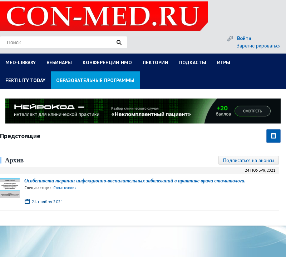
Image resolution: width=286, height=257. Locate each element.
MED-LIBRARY (20, 62)
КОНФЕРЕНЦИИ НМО (107, 62)
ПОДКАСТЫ (192, 62)
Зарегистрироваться (259, 45)
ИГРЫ (223, 62)
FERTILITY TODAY (25, 80)
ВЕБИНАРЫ (59, 62)
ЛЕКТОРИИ (155, 62)
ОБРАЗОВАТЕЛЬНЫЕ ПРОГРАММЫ (95, 80)
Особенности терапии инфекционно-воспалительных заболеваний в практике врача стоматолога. (135, 180)
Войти (244, 38)
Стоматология (65, 187)
